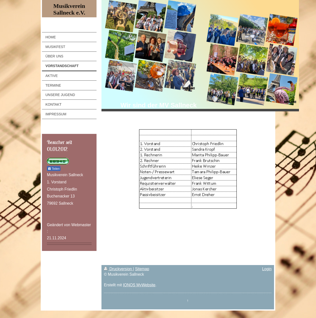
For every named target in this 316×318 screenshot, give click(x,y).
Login (267, 269)
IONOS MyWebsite (139, 285)
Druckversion (118, 269)
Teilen (53, 169)
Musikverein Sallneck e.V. (69, 9)
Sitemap (142, 269)
